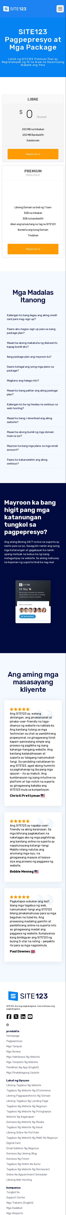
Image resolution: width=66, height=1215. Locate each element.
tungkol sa (13, 1192)
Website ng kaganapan (20, 1116)
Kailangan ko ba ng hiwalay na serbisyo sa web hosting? (32, 406)
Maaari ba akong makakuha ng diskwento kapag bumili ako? (32, 344)
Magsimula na (33, 154)
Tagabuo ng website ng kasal (24, 1127)
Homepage (13, 1035)
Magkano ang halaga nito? (23, 380)
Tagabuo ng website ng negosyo (26, 1106)
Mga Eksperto (14, 1213)
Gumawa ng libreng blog (21, 1153)
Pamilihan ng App (22, 1067)
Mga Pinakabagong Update (22, 1072)
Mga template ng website (22, 1062)
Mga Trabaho (19, 1202)
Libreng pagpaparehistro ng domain (28, 1095)
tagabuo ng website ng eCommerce (28, 1090)
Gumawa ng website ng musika (25, 1122)
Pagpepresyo (14, 1041)
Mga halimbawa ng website (23, 1056)
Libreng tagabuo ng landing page (27, 1101)
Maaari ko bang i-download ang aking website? (29, 420)
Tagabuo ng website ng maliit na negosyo (32, 1137)
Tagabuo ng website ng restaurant (28, 1169)
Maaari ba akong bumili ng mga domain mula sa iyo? (30, 434)
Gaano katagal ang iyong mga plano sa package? (30, 368)
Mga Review (13, 1051)
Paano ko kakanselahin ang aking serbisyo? (27, 461)
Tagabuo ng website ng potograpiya (28, 1111)
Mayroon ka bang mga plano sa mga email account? (32, 447)
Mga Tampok (14, 1046)
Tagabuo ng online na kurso (23, 1164)
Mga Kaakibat (14, 1208)
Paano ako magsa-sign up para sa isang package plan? (31, 331)
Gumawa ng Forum (17, 1158)
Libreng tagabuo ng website (23, 1085)
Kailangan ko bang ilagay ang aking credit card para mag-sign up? (32, 317)
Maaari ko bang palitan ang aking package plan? (32, 392)
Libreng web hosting (19, 1179)
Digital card (13, 1143)
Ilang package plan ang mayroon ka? (29, 356)
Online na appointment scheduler (26, 1174)
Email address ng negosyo (22, 1148)
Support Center (15, 1197)
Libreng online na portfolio (22, 1132)
